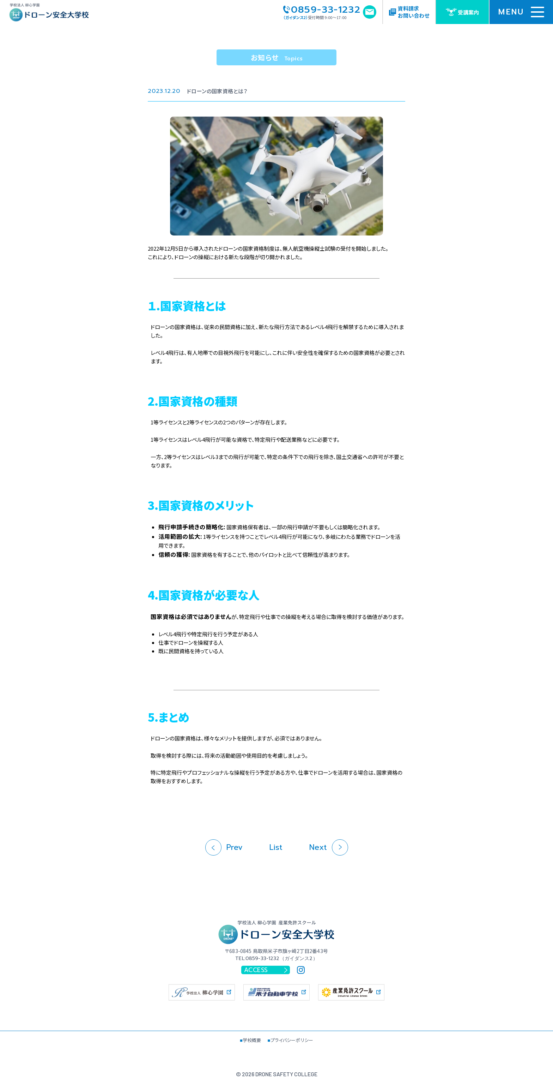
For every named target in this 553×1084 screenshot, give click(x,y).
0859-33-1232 (321, 9)
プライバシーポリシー (292, 1040)
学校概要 (252, 1040)
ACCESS (266, 970)
